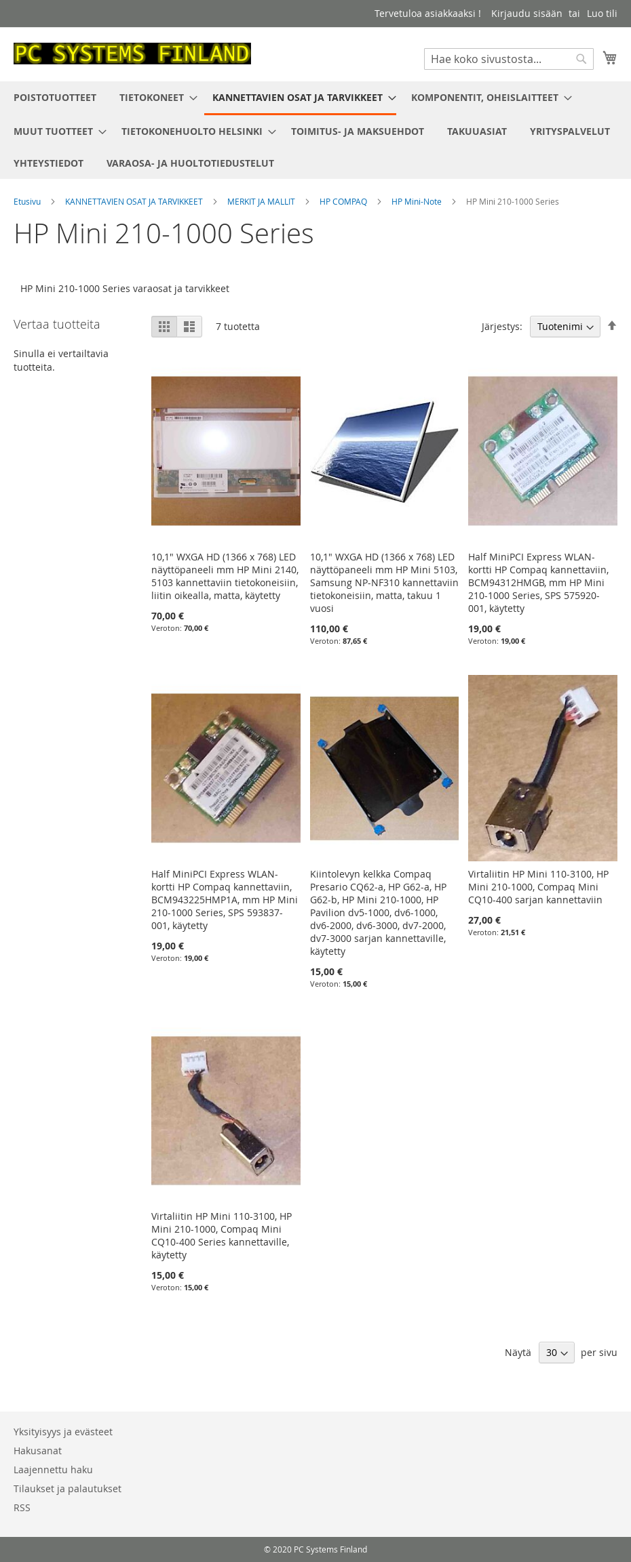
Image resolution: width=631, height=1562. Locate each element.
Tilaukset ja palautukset (67, 1488)
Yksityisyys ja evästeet (63, 1431)
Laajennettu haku (53, 1469)
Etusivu (28, 201)
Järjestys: (502, 326)
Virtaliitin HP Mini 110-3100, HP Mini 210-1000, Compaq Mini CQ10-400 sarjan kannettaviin (538, 886)
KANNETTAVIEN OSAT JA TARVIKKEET (135, 201)
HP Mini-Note (417, 201)
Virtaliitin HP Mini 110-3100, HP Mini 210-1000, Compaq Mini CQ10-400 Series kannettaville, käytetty (221, 1235)
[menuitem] (54, 97)
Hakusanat (38, 1450)
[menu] (315, 130)
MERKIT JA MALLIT (262, 201)
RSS (22, 1507)
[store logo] (132, 53)
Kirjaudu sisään (526, 13)
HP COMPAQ (344, 201)
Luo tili (602, 13)
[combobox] (509, 59)
